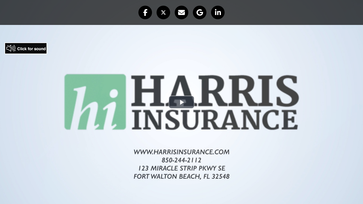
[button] (145, 12)
